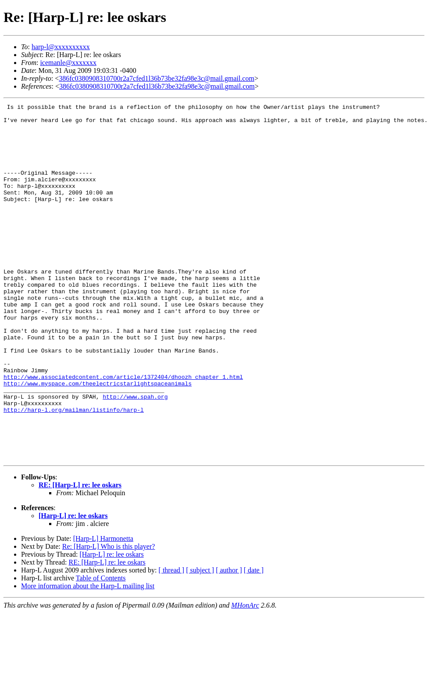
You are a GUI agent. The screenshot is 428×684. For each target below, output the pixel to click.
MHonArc (245, 676)
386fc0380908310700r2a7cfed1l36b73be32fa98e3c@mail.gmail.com (156, 78)
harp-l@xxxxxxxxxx (61, 46)
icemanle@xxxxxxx (68, 62)
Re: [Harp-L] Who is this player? (108, 617)
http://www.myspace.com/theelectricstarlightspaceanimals (98, 440)
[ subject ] (200, 641)
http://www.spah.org (135, 456)
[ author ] (229, 641)
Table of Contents (101, 649)
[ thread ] (172, 641)
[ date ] (254, 641)
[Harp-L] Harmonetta (103, 609)
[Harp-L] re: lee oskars (73, 586)
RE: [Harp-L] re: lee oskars (80, 556)
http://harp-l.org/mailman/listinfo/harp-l (74, 471)
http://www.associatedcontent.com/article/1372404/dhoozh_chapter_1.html (123, 432)
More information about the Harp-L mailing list (87, 657)
